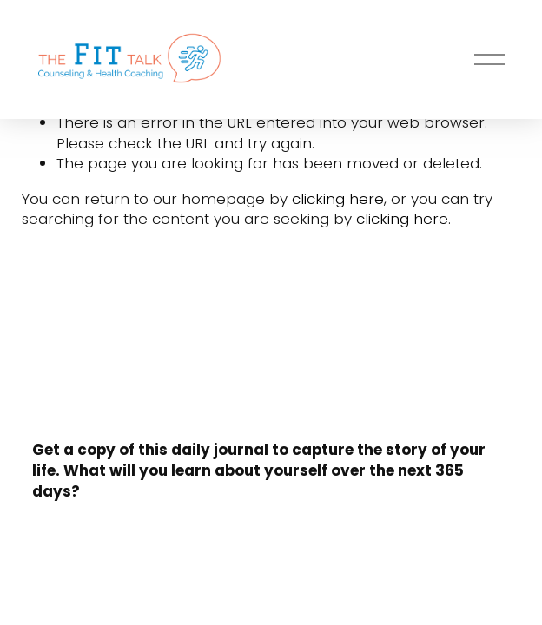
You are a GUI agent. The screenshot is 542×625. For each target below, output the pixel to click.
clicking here (338, 198)
